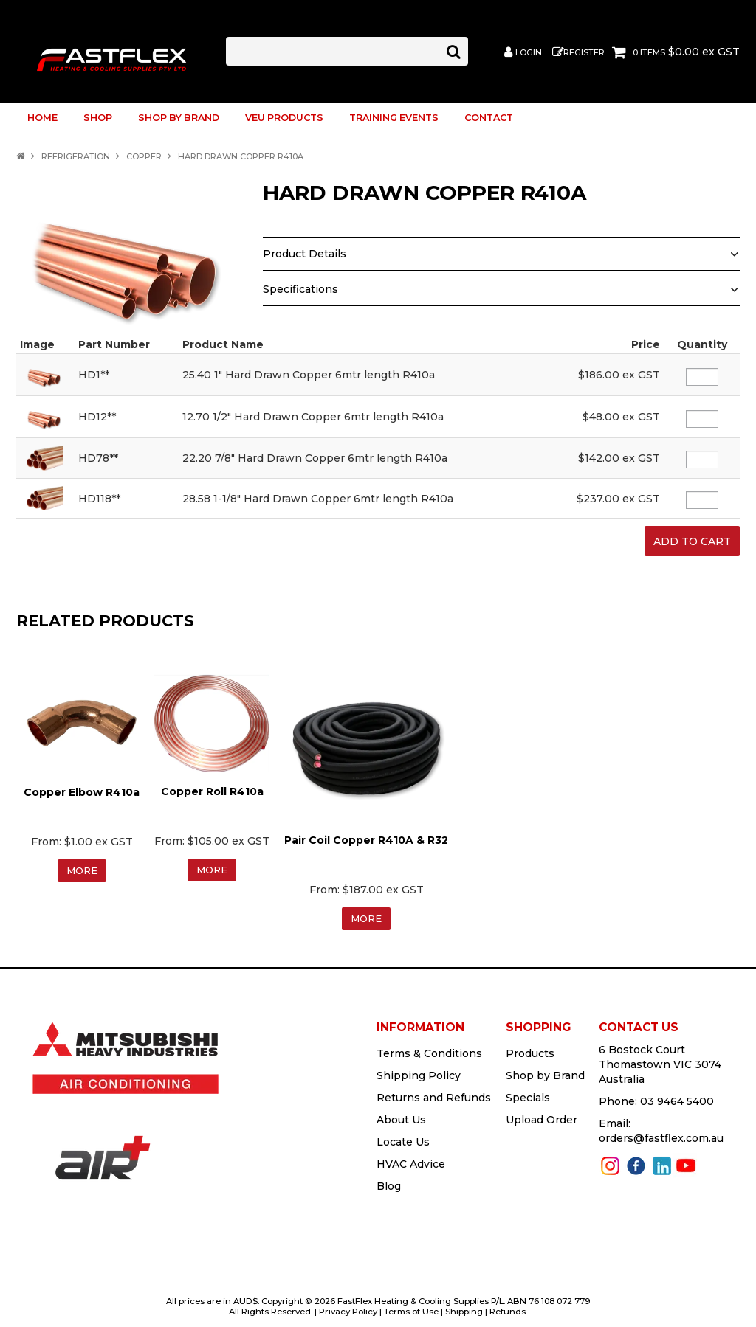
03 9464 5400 (677, 1096)
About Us (401, 1115)
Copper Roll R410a (212, 786)
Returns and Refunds (434, 1093)
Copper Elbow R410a (82, 787)
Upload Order (541, 1115)
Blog (389, 1181)
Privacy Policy (348, 1307)
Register (584, 53)
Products (530, 1049)
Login (528, 53)
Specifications (300, 289)
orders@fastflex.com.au (661, 1133)
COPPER (144, 156)
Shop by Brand (178, 117)
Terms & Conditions (429, 1049)
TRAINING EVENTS (394, 117)
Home (42, 117)
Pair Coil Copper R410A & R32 (366, 835)
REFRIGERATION (75, 156)
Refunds (507, 1307)
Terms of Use (411, 1307)
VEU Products (284, 117)
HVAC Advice (411, 1159)
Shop (97, 117)
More (81, 866)
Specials (528, 1093)
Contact (488, 117)
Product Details (304, 253)
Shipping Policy (419, 1071)
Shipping (464, 1307)
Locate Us (403, 1137)
